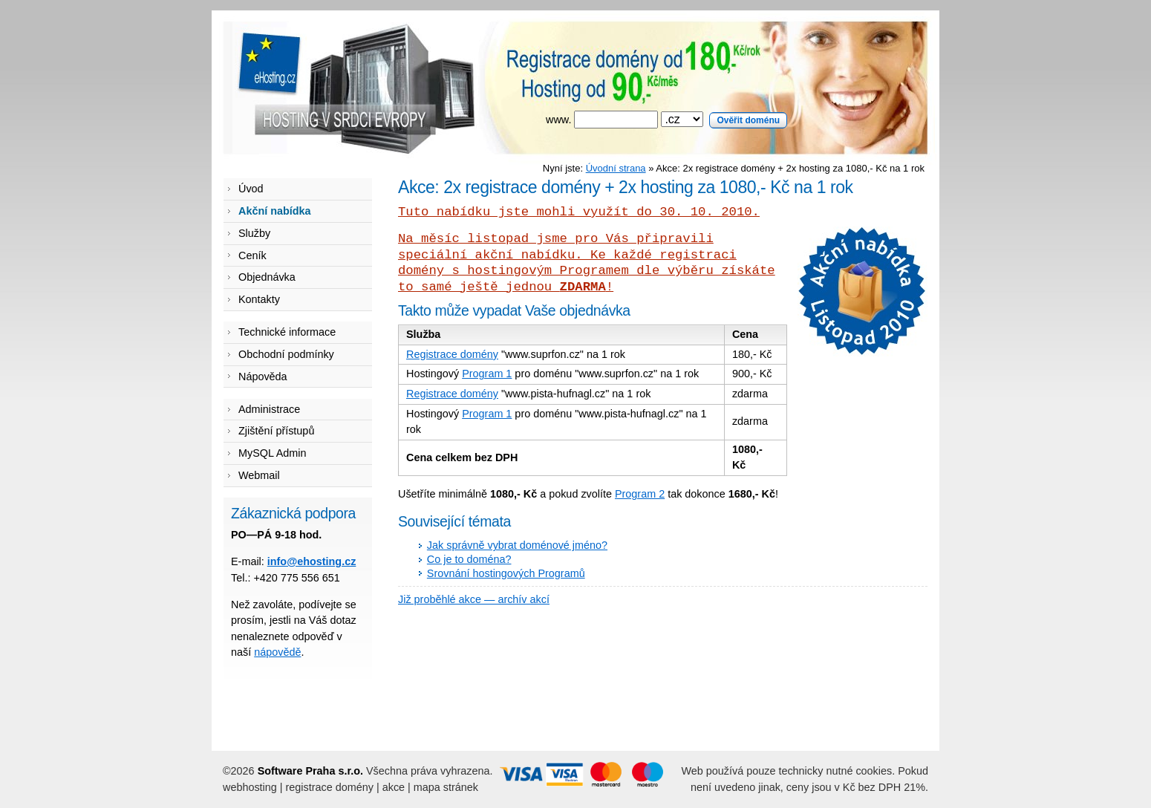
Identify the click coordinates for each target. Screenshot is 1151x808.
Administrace (269, 409)
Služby (254, 233)
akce (393, 787)
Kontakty (259, 299)
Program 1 (487, 373)
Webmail (259, 475)
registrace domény (330, 787)
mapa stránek (446, 787)
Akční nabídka (274, 211)
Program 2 (640, 494)
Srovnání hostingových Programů (506, 573)
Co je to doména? (469, 559)
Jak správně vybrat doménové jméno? (517, 545)
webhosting (250, 787)
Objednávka (267, 277)
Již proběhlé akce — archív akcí (474, 599)
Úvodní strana (616, 168)
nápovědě (277, 652)
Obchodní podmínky (286, 354)
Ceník (252, 255)
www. (666, 120)
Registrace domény (452, 354)
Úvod (251, 189)
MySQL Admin (272, 453)
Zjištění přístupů (276, 431)
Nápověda (262, 376)
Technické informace (287, 332)
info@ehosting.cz (311, 561)
